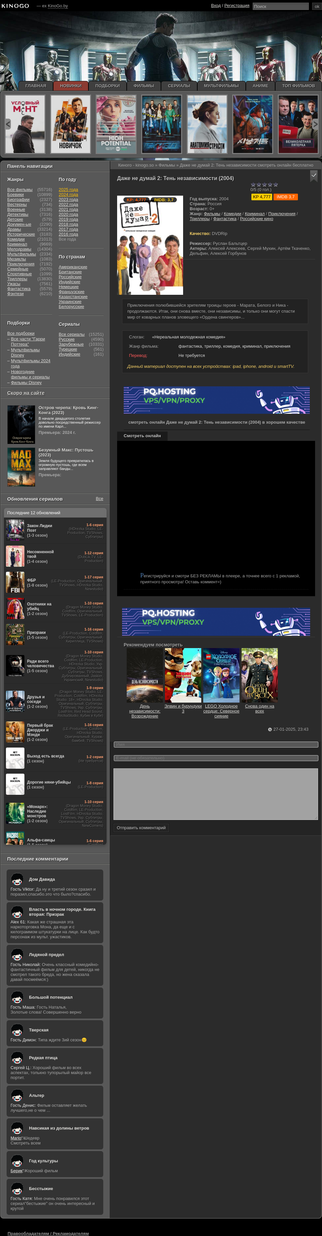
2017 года (68, 229)
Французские (71, 291)
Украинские (70, 301)
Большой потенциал (51, 997)
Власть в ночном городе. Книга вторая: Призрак (62, 912)
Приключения (281, 213)
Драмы (14, 229)
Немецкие (69, 286)
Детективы (17, 214)
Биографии (18, 199)
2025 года (68, 189)
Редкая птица (43, 1057)
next (315, 124)
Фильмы (212, 213)
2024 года (68, 194)
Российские (70, 276)
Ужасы (13, 283)
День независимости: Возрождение (145, 708)
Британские (70, 271)
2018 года (68, 224)
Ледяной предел (46, 954)
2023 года (68, 199)
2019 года (68, 219)
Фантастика (225, 218)
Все (99, 498)
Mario (16, 1138)
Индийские (69, 281)
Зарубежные (71, 344)
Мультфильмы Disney (25, 352)
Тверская (38, 1029)
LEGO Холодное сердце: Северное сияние (221, 708)
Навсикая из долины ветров (59, 1128)
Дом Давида (42, 879)
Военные (16, 209)
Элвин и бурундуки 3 (183, 706)
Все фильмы (20, 189)
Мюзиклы (16, 258)
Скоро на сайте (26, 393)
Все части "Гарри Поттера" (28, 341)
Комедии (233, 213)
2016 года (68, 234)
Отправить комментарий (141, 837)
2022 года (68, 204)
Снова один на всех (260, 706)
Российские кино (257, 218)
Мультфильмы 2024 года (30, 363)
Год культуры (43, 1160)
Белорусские (71, 306)
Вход (216, 5)
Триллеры (200, 218)
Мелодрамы (19, 249)
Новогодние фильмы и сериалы (30, 374)
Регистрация (236, 5)
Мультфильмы (21, 253)
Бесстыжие (41, 1188)
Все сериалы (71, 334)
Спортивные (19, 273)
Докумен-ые (19, 224)
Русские (67, 339)
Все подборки (20, 333)
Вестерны (17, 204)
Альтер (36, 1095)
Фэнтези (15, 293)
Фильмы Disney (26, 382)
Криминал (255, 213)
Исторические (21, 234)
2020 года (68, 214)
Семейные (17, 268)
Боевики (15, 194)
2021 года (68, 209)
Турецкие (68, 349)
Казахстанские (73, 296)
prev (8, 124)
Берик (16, 1170)
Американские (73, 266)
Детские (15, 219)
